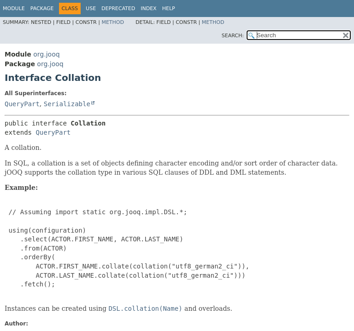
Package (42, 8)
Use (91, 8)
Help (168, 8)
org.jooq (46, 54)
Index (148, 8)
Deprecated (118, 8)
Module (14, 8)
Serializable (67, 104)
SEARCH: (233, 36)
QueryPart (22, 104)
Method (112, 22)
